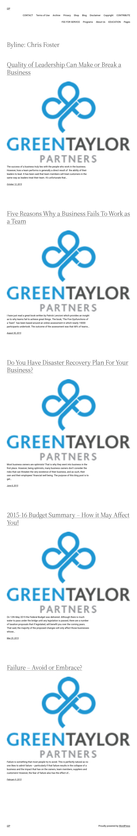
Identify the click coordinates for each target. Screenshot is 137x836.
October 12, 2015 (14, 184)
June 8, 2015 (12, 485)
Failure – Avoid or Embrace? (44, 667)
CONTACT (28, 15)
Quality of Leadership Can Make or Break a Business (64, 68)
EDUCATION (114, 22)
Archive (56, 15)
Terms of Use (43, 15)
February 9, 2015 (14, 779)
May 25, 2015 (13, 638)
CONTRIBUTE (123, 15)
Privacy (67, 15)
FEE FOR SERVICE (71, 22)
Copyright (108, 15)
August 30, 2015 (14, 333)
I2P (8, 8)
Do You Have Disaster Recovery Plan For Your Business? (67, 366)
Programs (88, 22)
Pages (127, 22)
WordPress (124, 826)
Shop (76, 15)
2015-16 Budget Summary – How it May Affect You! (68, 518)
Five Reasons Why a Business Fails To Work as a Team (68, 217)
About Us (100, 22)
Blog (84, 15)
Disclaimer (95, 15)
